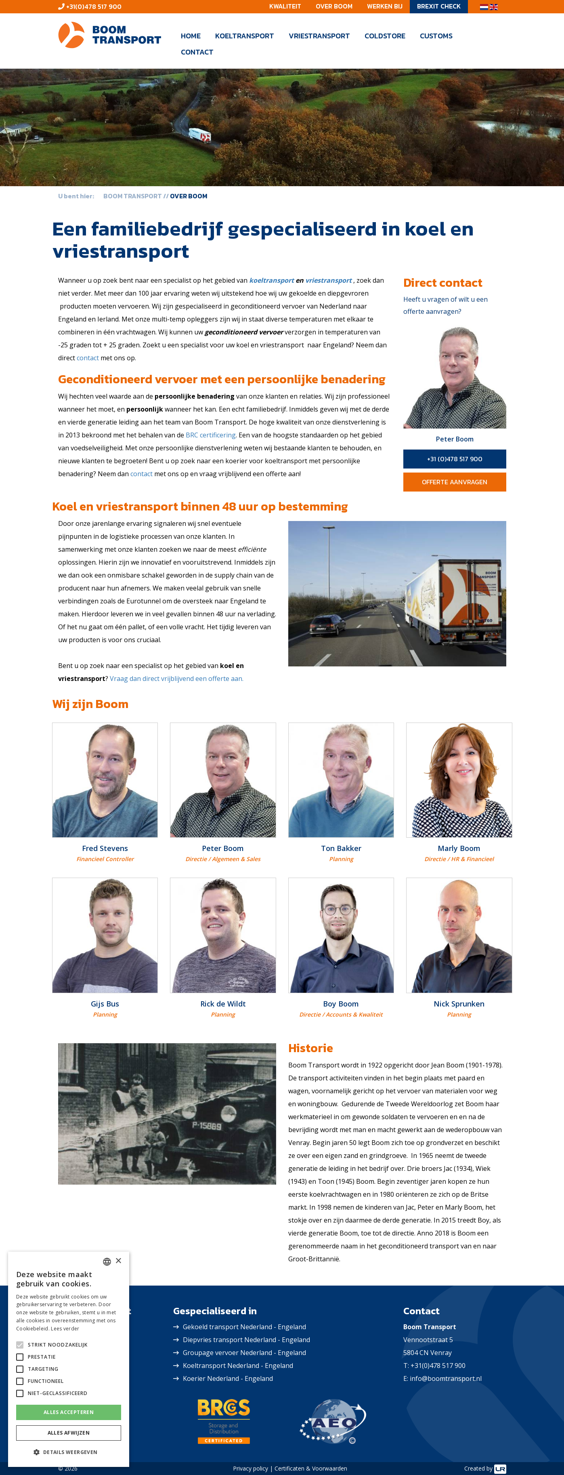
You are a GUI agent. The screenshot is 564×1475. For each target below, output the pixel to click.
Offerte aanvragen (454, 482)
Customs (436, 35)
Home (191, 35)
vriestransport (328, 280)
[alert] (68, 1359)
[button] (68, 1452)
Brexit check (439, 6)
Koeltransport (244, 35)
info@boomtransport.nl (446, 1378)
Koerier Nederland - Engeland (228, 1378)
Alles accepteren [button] (69, 1412)
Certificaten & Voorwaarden (311, 1468)
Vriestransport (319, 35)
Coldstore (385, 35)
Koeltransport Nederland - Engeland (238, 1365)
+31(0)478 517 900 (93, 6)
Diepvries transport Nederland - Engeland (246, 1339)
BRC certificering (211, 435)
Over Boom (334, 6)
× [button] (118, 1261)
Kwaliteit (285, 6)
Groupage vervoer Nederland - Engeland (244, 1352)
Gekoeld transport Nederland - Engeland (244, 1326)
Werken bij (385, 6)
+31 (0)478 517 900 (454, 459)
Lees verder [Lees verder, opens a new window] (65, 1328)
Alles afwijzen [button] (69, 1432)
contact (88, 357)
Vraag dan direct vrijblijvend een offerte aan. (176, 678)
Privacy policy (250, 1468)
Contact (197, 51)
